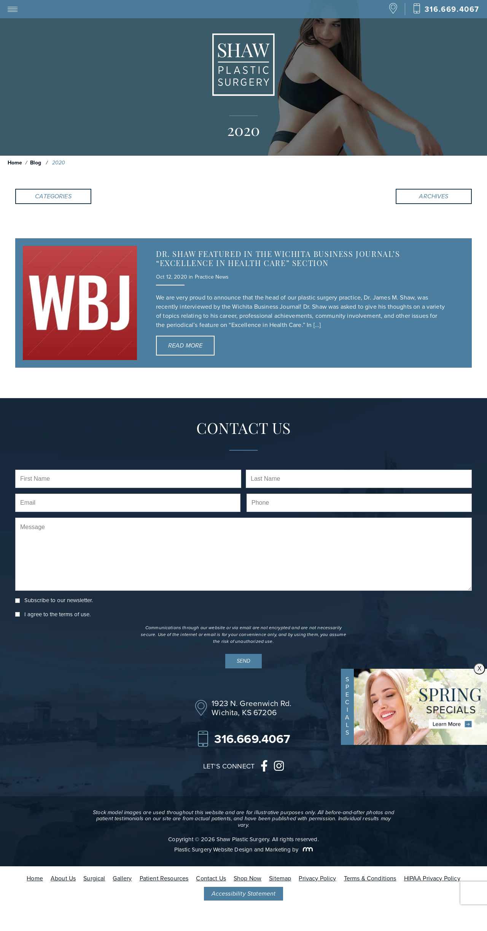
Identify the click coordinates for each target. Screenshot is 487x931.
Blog (35, 163)
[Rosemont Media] (306, 849)
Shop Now (247, 878)
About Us (63, 878)
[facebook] (264, 767)
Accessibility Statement (244, 893)
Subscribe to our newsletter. (58, 600)
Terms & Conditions (370, 878)
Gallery (122, 878)
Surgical (94, 878)
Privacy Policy (317, 878)
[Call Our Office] (446, 8)
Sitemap (280, 878)
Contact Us (211, 878)
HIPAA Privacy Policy (432, 878)
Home (15, 163)
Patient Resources (164, 878)
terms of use (74, 614)
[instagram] (279, 767)
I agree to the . (57, 615)
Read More (185, 345)
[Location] (393, 12)
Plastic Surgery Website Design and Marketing (232, 849)
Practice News (212, 277)
